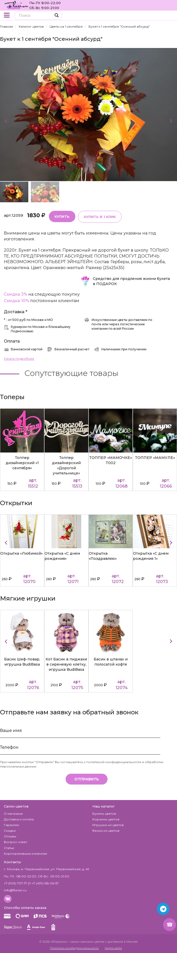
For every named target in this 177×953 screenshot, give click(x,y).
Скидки (10, 829)
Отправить (86, 778)
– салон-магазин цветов (86, 940)
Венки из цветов (105, 829)
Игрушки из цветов (108, 824)
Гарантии (11, 824)
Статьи (9, 847)
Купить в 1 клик (98, 216)
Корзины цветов (105, 818)
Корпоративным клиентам (25, 852)
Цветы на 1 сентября (66, 26)
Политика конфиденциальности (74, 947)
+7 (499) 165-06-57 (45, 882)
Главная (6, 26)
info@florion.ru (15, 889)
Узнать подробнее (19, 358)
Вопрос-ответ (15, 841)
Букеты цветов (104, 812)
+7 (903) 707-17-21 (17, 882)
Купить (61, 215)
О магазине (13, 812)
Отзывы (10, 835)
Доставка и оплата (19, 818)
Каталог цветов (31, 26)
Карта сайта (113, 947)
